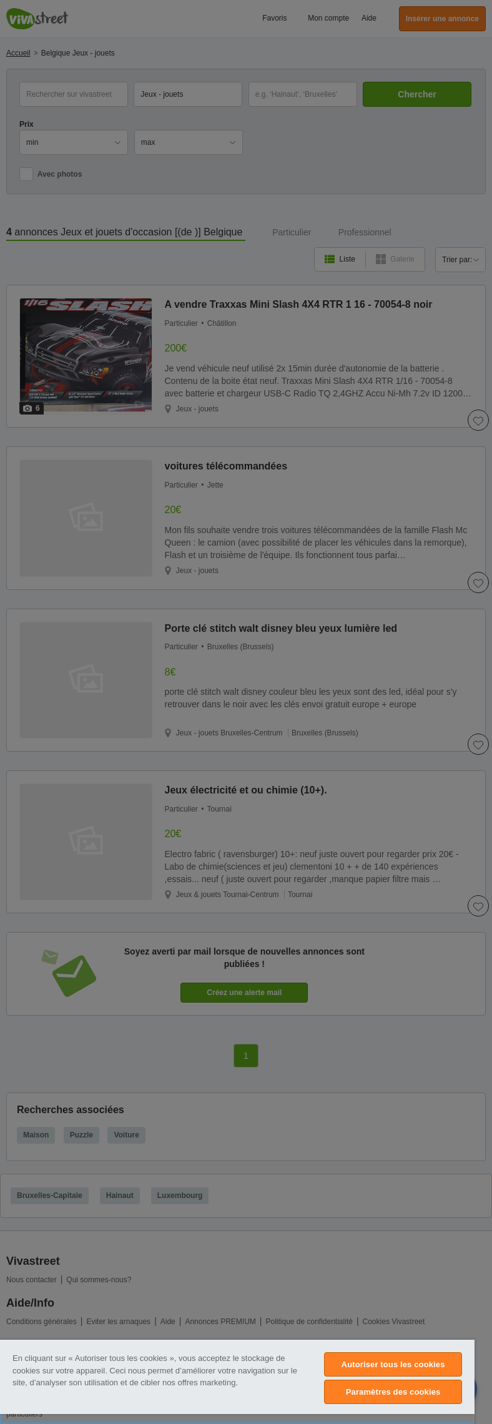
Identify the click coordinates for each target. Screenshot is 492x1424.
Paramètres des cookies (393, 1392)
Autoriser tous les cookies (393, 1364)
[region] (237, 1382)
